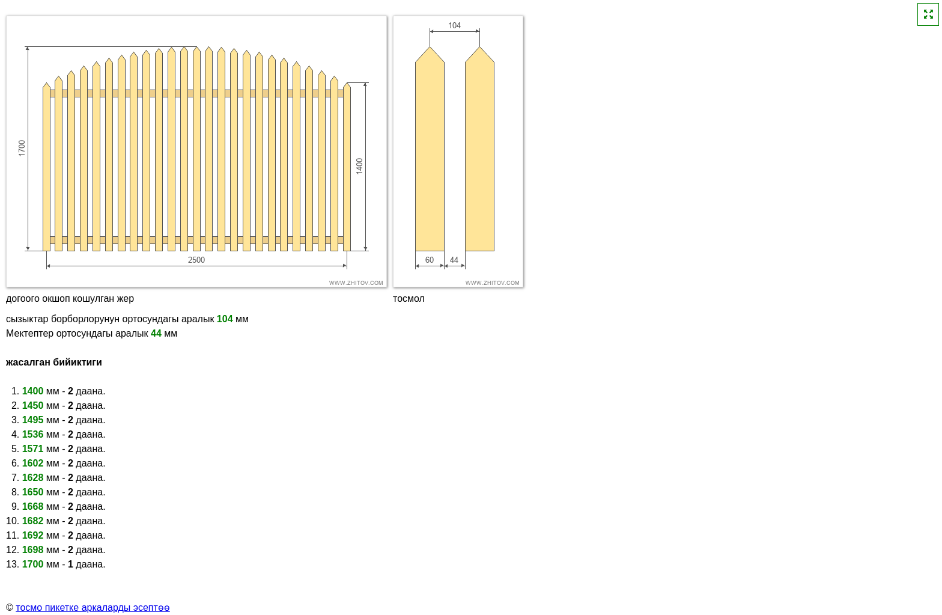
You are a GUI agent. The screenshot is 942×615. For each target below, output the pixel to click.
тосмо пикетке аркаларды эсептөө (93, 607)
